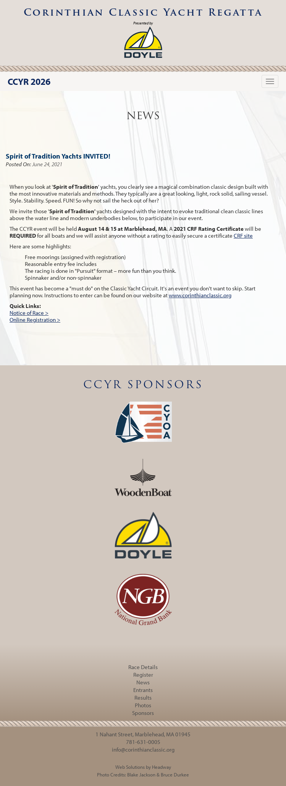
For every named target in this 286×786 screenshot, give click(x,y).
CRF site (243, 235)
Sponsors (143, 712)
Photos (143, 705)
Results (143, 697)
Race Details (143, 667)
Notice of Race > (29, 312)
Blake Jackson (141, 774)
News (143, 682)
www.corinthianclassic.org (200, 295)
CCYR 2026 (29, 81)
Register (143, 674)
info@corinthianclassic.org (143, 749)
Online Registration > (35, 319)
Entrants (143, 690)
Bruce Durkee (175, 774)
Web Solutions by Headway (143, 767)
